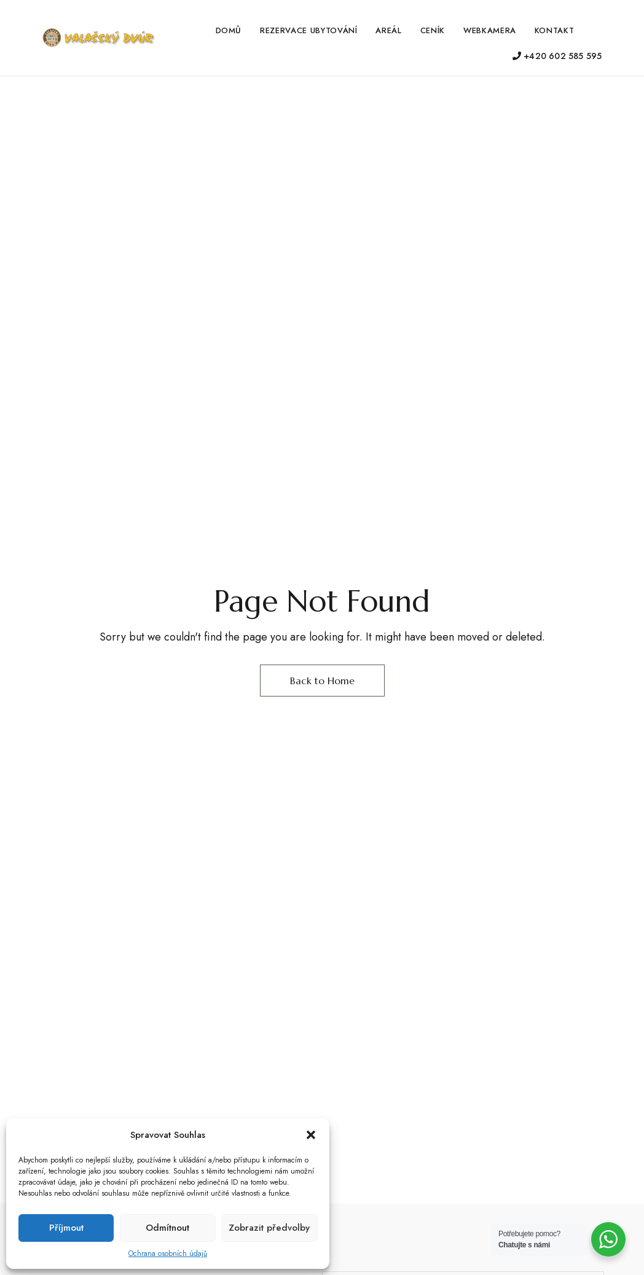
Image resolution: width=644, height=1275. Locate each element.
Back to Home (322, 680)
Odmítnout (167, 1227)
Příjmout (66, 1227)
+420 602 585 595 (557, 56)
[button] (311, 1135)
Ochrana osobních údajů (167, 1253)
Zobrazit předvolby (269, 1227)
